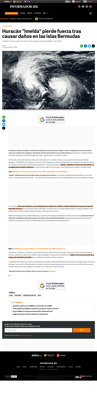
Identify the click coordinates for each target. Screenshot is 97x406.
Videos (37, 13)
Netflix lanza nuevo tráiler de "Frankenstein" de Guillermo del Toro (39, 249)
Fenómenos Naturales (29, 295)
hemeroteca (42, 369)
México (30, 13)
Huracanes (18, 295)
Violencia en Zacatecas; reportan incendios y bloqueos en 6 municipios (40, 172)
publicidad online (53, 369)
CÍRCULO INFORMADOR (46, 19)
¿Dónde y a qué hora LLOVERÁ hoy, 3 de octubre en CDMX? (32, 306)
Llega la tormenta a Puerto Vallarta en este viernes (30, 314)
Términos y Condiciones (26, 335)
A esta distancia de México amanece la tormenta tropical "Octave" (36, 309)
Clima (11, 295)
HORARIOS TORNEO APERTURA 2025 (21, 19)
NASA (39, 295)
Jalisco (22, 13)
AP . (5, 45)
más (45, 13)
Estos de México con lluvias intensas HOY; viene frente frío (33, 311)
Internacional (6, 26)
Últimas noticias (11, 13)
